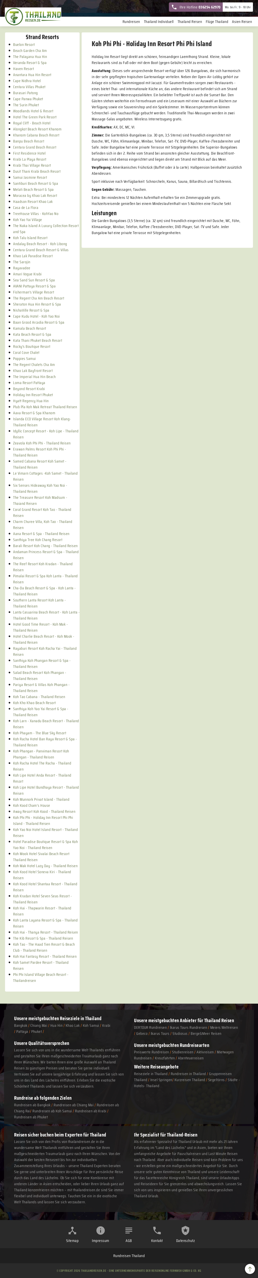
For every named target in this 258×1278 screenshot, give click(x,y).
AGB (129, 1240)
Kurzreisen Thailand (190, 1080)
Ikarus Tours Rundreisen (188, 1027)
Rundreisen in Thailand (188, 1073)
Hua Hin (56, 1025)
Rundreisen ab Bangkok (32, 1105)
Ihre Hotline (196, 7)
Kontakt (157, 1240)
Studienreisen (183, 1052)
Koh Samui (91, 1025)
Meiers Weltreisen (224, 1027)
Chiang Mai (38, 1025)
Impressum (100, 1240)
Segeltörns (216, 1080)
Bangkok (20, 1025)
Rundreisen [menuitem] (131, 21)
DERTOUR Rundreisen (150, 1027)
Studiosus (180, 1033)
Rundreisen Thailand (129, 1255)
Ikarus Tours (160, 1033)
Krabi (106, 1025)
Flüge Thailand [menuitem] (217, 21)
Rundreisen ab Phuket (31, 1117)
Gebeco (142, 1033)
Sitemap (72, 1240)
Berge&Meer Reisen (206, 1033)
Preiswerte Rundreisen (151, 1052)
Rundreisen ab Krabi (90, 1111)
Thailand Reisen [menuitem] (190, 21)
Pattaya (22, 1031)
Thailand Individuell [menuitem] (159, 21)
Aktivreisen (205, 1052)
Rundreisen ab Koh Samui (52, 1111)
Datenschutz (185, 1240)
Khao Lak (73, 1025)
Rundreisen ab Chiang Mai (74, 1105)
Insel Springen (161, 1080)
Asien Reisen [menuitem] (242, 21)
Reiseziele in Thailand (80, 1018)
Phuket (36, 1031)
